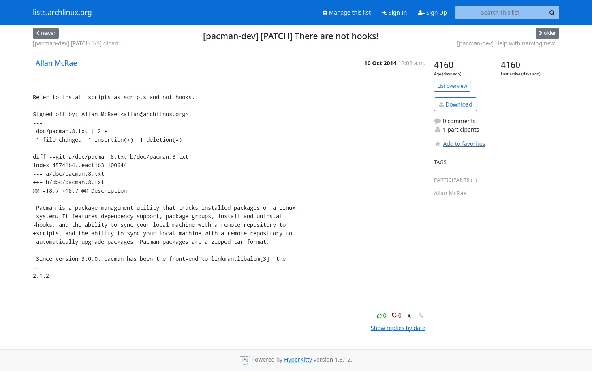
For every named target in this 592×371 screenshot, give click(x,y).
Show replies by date (398, 328)
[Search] (552, 12)
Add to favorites (459, 143)
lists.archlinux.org (62, 12)
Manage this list (347, 12)
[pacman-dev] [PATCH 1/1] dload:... (78, 43)
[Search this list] (500, 12)
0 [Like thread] (382, 315)
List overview (452, 86)
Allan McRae (56, 63)
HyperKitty (298, 359)
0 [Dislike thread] (397, 315)
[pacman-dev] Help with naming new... (508, 43)
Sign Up (432, 12)
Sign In (394, 12)
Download (455, 104)
